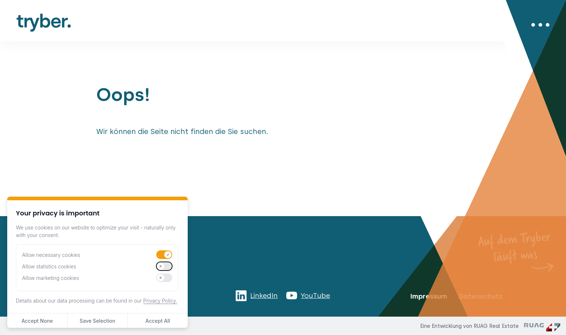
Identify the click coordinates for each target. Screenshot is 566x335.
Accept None (37, 321)
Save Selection (98, 321)
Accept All (157, 321)
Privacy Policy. (160, 301)
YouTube (315, 295)
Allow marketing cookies (50, 278)
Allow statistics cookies (49, 266)
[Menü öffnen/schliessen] (540, 25)
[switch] (164, 254)
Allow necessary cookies (51, 255)
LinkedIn (264, 295)
